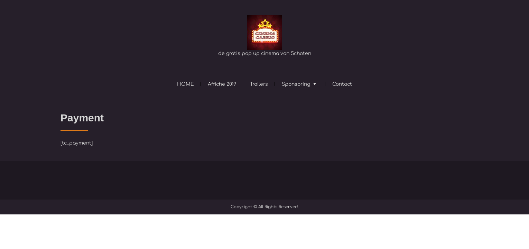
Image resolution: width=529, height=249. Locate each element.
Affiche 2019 (222, 84)
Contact (342, 84)
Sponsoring (296, 84)
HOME (185, 84)
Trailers (259, 84)
